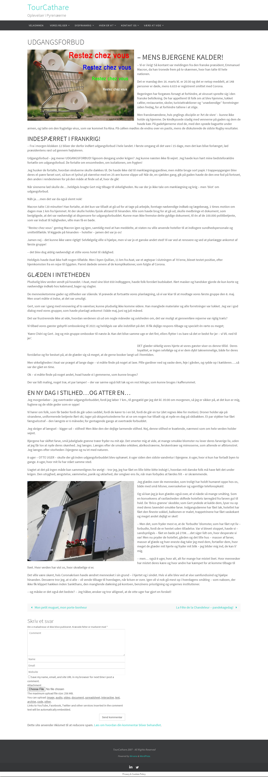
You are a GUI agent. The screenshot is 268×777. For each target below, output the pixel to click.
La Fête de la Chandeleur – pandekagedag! (207, 607)
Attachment (34, 685)
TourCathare (48, 7)
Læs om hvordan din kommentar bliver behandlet (127, 725)
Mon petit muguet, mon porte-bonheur (58, 607)
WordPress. (145, 756)
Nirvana (133, 756)
